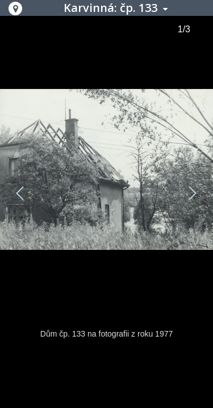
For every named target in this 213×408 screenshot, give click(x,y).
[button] (15, 8)
